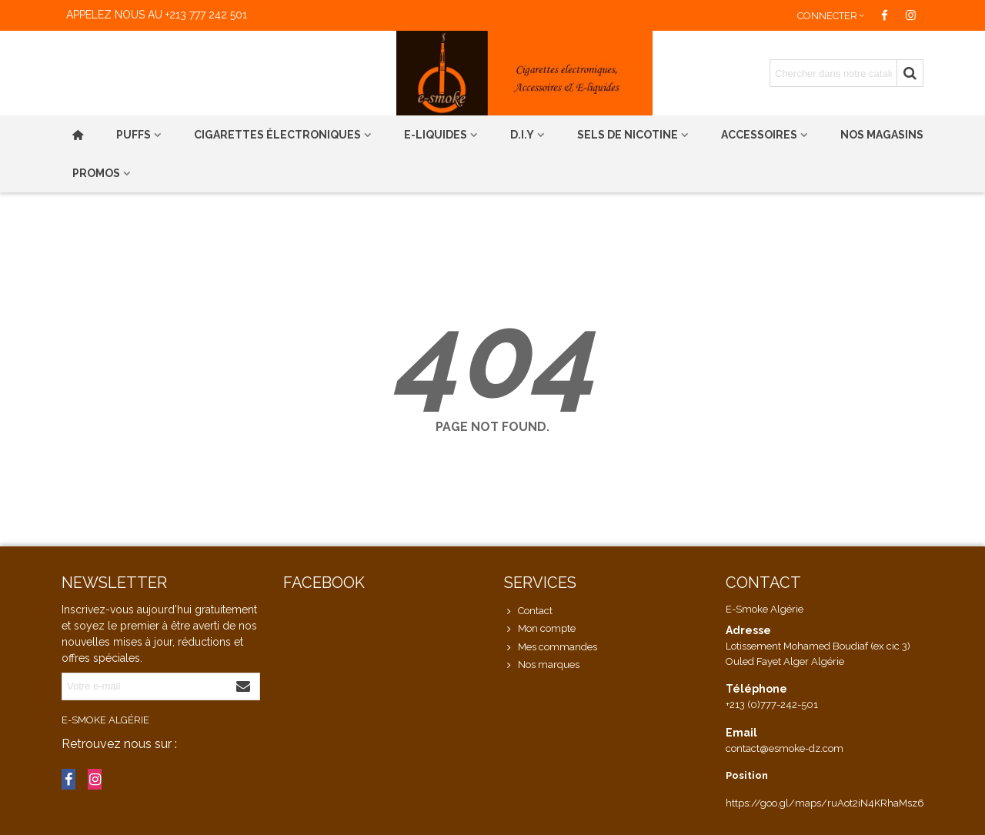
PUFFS (133, 135)
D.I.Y (522, 135)
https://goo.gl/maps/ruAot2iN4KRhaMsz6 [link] (825, 803)
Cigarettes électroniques (277, 135)
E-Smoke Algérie (105, 720)
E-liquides (435, 135)
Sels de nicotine (627, 135)
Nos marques (541, 665)
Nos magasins (881, 135)
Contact (528, 611)
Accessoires (759, 135)
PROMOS (96, 173)
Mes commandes (550, 647)
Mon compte (540, 628)
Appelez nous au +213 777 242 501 (156, 14)
